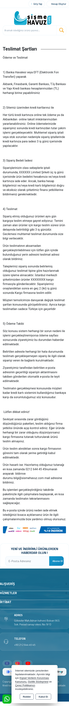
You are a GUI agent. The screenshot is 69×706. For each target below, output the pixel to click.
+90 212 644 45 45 (24, 645)
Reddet (26, 697)
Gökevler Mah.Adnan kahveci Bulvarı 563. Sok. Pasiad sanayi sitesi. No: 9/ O (37, 622)
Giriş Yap (37, 4)
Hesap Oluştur (58, 4)
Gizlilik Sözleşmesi (38, 681)
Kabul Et (43, 697)
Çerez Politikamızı (25, 685)
